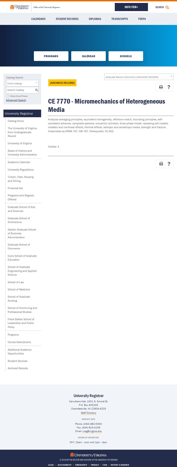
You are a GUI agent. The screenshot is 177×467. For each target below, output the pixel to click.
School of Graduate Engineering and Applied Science (22, 270)
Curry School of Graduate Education (22, 257)
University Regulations (21, 169)
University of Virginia (20, 143)
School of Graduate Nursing (19, 298)
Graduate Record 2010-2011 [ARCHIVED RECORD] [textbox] (132, 77)
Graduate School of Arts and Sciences (21, 208)
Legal (51, 465)
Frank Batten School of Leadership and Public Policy (21, 323)
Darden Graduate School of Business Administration (22, 233)
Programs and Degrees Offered (21, 197)
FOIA (105, 465)
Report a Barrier (120, 465)
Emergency (81, 465)
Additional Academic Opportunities (20, 351)
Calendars (38, 19)
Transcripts (119, 19)
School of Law (16, 282)
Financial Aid (15, 188)
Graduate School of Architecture (19, 220)
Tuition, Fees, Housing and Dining (21, 178)
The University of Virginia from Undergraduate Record (22, 132)
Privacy (95, 465)
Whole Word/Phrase (18, 96)
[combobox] (138, 77)
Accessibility (64, 465)
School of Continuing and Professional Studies (22, 309)
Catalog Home (16, 121)
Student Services (17, 361)
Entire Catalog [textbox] (14, 83)
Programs (51, 56)
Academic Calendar (19, 162)
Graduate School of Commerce (19, 246)
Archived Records (18, 368)
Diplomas (95, 19)
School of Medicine (19, 289)
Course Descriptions (19, 342)
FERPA (142, 19)
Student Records (67, 19)
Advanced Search (16, 100)
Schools (126, 56)
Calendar (88, 56)
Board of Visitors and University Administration (22, 152)
